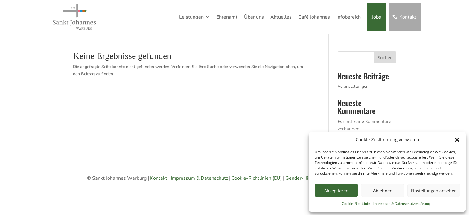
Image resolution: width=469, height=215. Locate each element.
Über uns (254, 17)
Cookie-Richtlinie (356, 203)
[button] (457, 140)
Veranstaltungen (353, 86)
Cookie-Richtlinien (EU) (257, 178)
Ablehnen (382, 191)
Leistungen (191, 17)
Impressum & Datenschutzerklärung (401, 203)
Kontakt (407, 17)
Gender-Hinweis (303, 178)
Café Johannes (314, 17)
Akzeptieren (336, 191)
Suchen (385, 57)
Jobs (376, 17)
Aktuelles (281, 17)
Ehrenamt (226, 17)
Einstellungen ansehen (434, 191)
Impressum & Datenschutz (199, 178)
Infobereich (348, 17)
